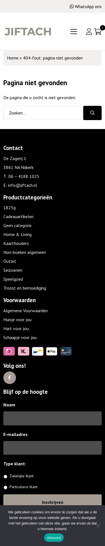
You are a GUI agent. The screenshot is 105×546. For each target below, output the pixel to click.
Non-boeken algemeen (24, 252)
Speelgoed (13, 279)
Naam (9, 404)
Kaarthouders (16, 243)
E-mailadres (15, 434)
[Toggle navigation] (74, 31)
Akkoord (54, 538)
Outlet (9, 261)
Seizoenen (12, 270)
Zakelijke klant (21, 475)
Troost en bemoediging (24, 288)
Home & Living (17, 234)
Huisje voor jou (17, 319)
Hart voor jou (16, 328)
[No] (98, 525)
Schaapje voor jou (20, 337)
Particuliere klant (23, 486)
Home (12, 58)
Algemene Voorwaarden (25, 310)
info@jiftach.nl (22, 185)
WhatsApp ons (86, 6)
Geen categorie (17, 225)
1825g (9, 207)
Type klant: (16, 463)
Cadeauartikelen (18, 216)
